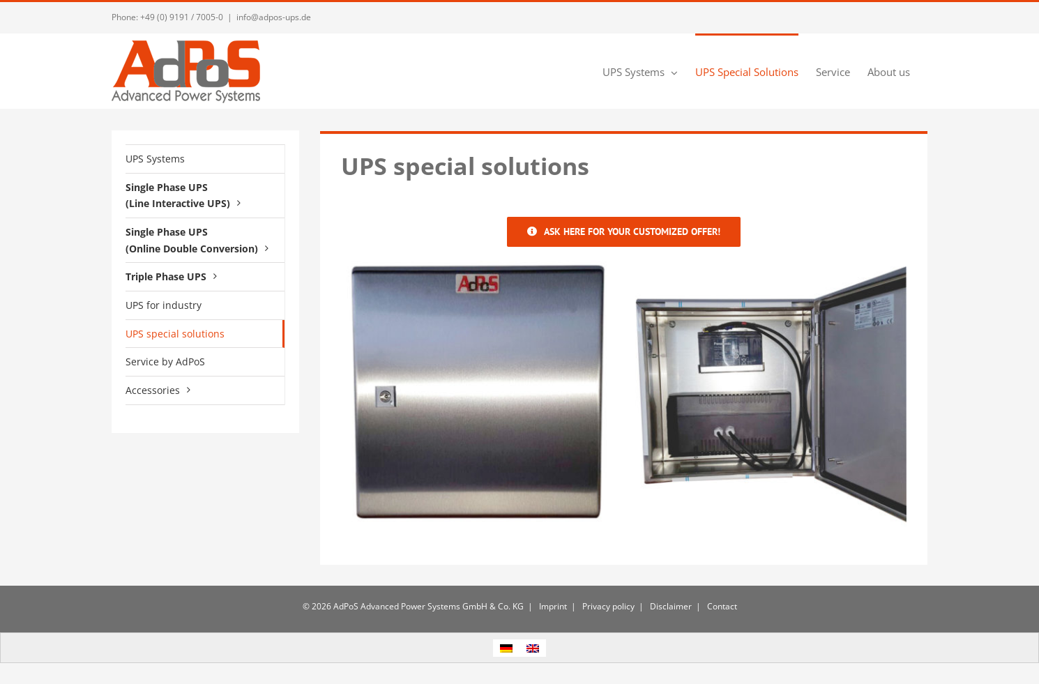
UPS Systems (155, 158)
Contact (721, 606)
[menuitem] (506, 648)
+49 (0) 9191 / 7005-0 (181, 17)
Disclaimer (670, 606)
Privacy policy (607, 606)
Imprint (552, 606)
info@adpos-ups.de (273, 17)
